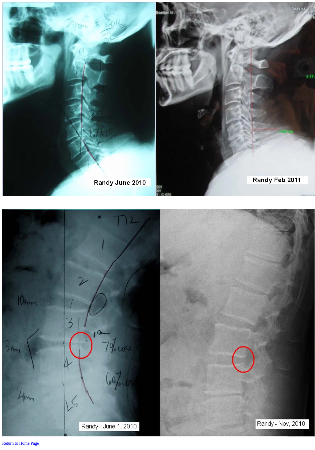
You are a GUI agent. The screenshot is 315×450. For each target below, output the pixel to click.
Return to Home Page (20, 443)
